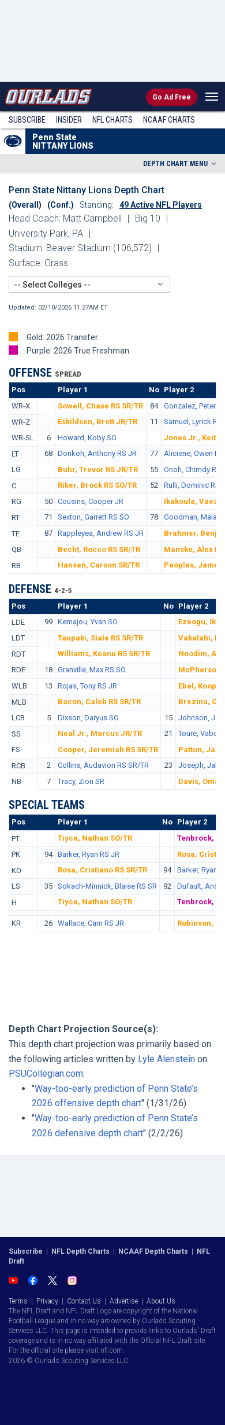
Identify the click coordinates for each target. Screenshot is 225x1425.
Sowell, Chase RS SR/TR (100, 406)
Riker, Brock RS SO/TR (97, 485)
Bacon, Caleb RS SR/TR (99, 701)
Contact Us (84, 1301)
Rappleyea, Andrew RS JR (101, 533)
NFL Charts (112, 119)
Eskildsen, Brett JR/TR (97, 421)
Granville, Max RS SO (92, 669)
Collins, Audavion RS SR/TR (103, 765)
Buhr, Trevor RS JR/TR (98, 469)
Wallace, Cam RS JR (91, 923)
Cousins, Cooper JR (90, 501)
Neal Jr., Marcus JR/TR (100, 733)
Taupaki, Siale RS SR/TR (100, 638)
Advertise (124, 1301)
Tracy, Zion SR (81, 781)
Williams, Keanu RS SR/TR (104, 653)
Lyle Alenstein (166, 1059)
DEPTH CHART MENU (180, 164)
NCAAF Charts (169, 119)
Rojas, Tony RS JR (87, 686)
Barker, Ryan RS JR (88, 854)
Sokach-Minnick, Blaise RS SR (107, 886)
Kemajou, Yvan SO (88, 621)
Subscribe (27, 119)
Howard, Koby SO (87, 437)
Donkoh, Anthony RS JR (97, 453)
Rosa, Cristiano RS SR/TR (102, 870)
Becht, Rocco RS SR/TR (99, 549)
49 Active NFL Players (160, 204)
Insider (69, 119)
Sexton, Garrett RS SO (93, 517)
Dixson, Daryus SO (88, 717)
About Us (161, 1301)
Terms (18, 1301)
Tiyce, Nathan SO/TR (95, 838)
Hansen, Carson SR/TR (99, 565)
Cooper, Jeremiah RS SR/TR (108, 749)
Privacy (47, 1301)
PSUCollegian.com (46, 1073)
